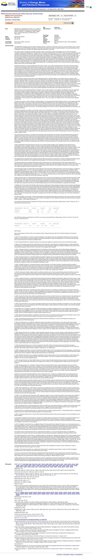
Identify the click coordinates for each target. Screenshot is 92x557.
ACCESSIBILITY (79, 556)
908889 (22, 495)
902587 (31, 494)
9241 (36, 465)
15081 (64, 467)
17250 (32, 468)
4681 (30, 465)
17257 (36, 468)
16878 (73, 494)
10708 (54, 465)
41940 (71, 468)
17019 (28, 468)
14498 (45, 467)
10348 (46, 465)
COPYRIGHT (59, 556)
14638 (49, 467)
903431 (61, 494)
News (19, 9)
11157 (61, 465)
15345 (67, 467)
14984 (53, 467)
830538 (60, 495)
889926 (43, 495)
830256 (56, 495)
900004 (22, 494)
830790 (78, 495)
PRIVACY (72, 556)
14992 (56, 467)
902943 (44, 494)
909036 (30, 495)
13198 (17, 467)
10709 (58, 465)
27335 (51, 468)
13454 (21, 467)
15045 (60, 467)
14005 (29, 467)
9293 (39, 465)
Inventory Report (16, 19)
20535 (44, 468)
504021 (52, 495)
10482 (50, 465)
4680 (27, 465)
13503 (26, 467)
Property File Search (38, 13)
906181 (18, 495)
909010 (26, 495)
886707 (39, 495)
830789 (73, 495)
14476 (41, 467)
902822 (39, 494)
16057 (25, 468)
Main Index (60, 9)
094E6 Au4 (57, 27)
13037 (76, 465)
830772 (65, 495)
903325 (52, 494)
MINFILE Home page (6, 13)
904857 (77, 494)
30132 (59, 468)
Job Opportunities (52, 9)
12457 (69, 465)
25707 (47, 468)
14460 (37, 467)
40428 (67, 468)
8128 (33, 465)
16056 (21, 468)
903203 (48, 494)
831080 (18, 496)
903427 (57, 494)
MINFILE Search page (26, 13)
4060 (24, 465)
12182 (65, 465)
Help (89, 7)
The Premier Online (27, 9)
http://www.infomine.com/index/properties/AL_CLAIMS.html (32, 521)
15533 (71, 467)
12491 (73, 465)
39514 (63, 468)
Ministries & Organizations (39, 9)
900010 (26, 494)
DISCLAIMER (66, 556)
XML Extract (8, 19)
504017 (48, 495)
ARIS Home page (16, 13)
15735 (75, 467)
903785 (69, 494)
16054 (17, 468)
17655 (40, 468)
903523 (65, 494)
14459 (33, 467)
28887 (55, 468)
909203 (35, 495)
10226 (43, 465)
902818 (35, 494)
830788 (69, 495)
